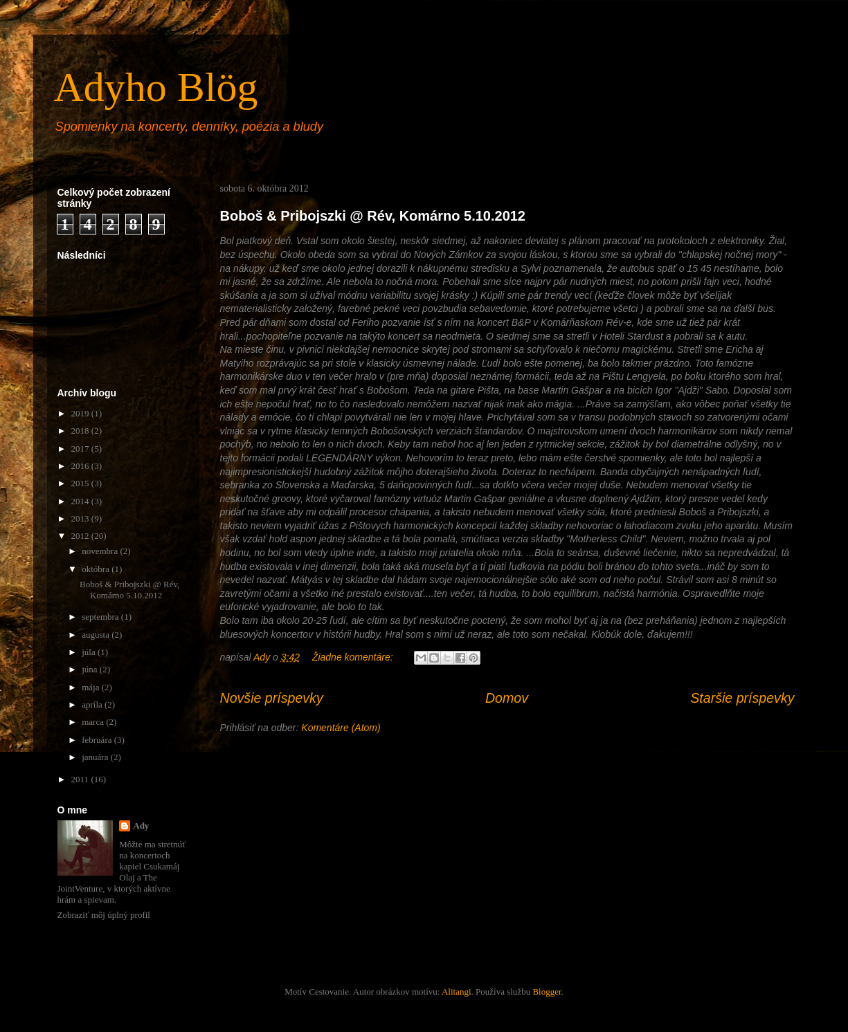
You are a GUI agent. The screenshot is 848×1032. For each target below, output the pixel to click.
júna (91, 669)
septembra (101, 616)
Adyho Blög (156, 87)
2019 (81, 413)
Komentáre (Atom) (340, 727)
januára (96, 757)
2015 (81, 483)
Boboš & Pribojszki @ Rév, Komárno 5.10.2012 (373, 215)
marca (94, 722)
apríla (93, 704)
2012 (81, 536)
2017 (81, 448)
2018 (81, 430)
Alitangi (456, 991)
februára (98, 740)
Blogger (546, 991)
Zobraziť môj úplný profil (103, 915)
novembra (101, 551)
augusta (96, 634)
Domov (506, 698)
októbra (96, 569)
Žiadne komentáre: (354, 657)
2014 (81, 501)
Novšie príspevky (271, 698)
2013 (81, 518)
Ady (141, 825)
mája (92, 687)
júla (90, 652)
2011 (81, 779)
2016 (81, 466)
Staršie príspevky (742, 698)
